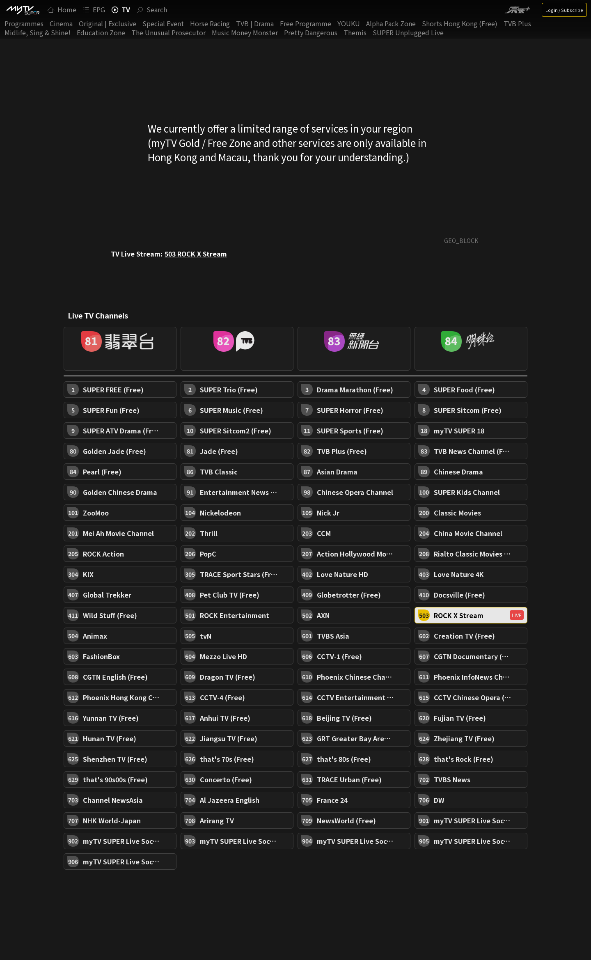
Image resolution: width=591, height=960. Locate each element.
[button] (120, 349)
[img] (22, 9)
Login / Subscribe (564, 10)
